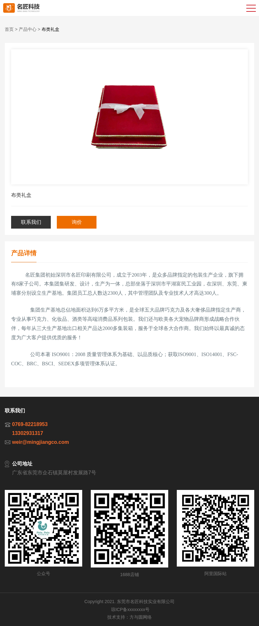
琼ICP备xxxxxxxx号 (130, 609)
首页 (9, 29)
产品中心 (28, 29)
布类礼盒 (50, 29)
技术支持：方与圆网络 (129, 617)
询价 (77, 222)
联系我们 (31, 222)
